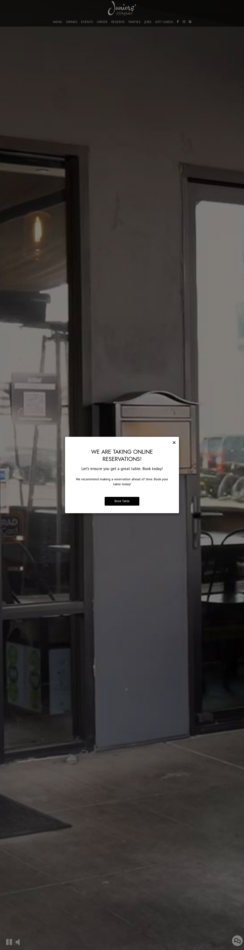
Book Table (122, 501)
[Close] (174, 442)
